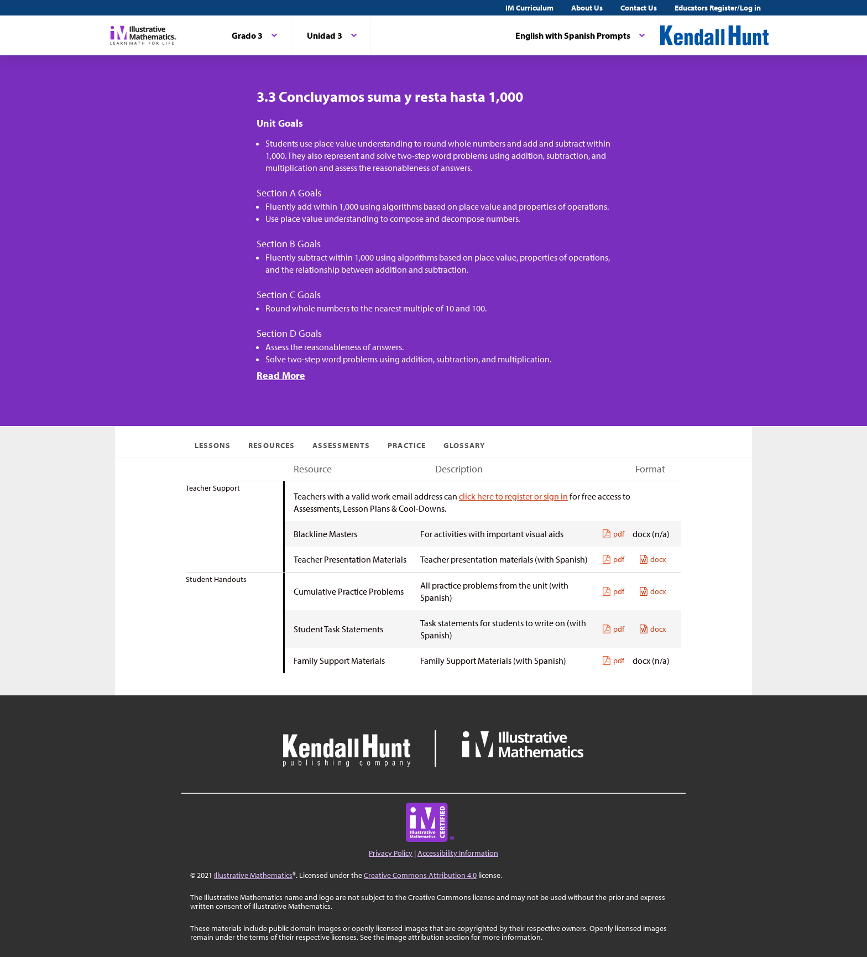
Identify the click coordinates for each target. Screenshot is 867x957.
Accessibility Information (457, 853)
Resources (271, 445)
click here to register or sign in (513, 496)
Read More (281, 375)
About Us (587, 8)
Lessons (213, 445)
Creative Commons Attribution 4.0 (420, 875)
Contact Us (638, 8)
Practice (406, 445)
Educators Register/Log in (718, 8)
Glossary (464, 445)
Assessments (341, 445)
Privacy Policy (390, 853)
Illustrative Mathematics (253, 875)
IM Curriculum (529, 8)
